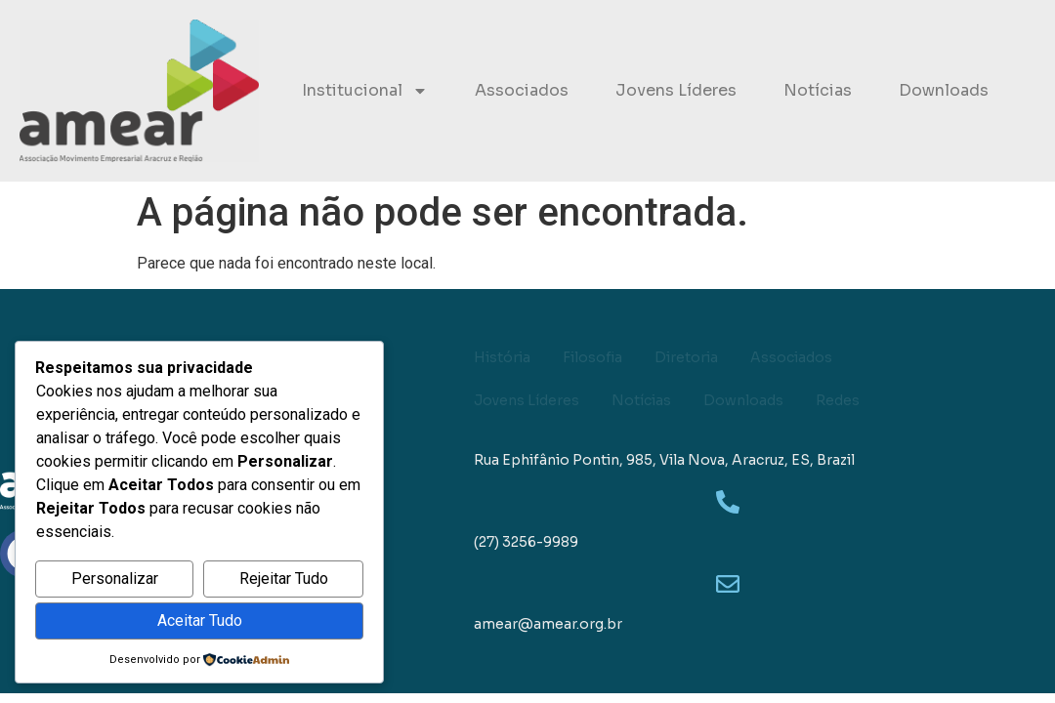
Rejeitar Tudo (283, 578)
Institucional (365, 90)
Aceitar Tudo (199, 620)
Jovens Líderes (676, 90)
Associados (522, 90)
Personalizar (114, 578)
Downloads (944, 90)
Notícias (817, 90)
